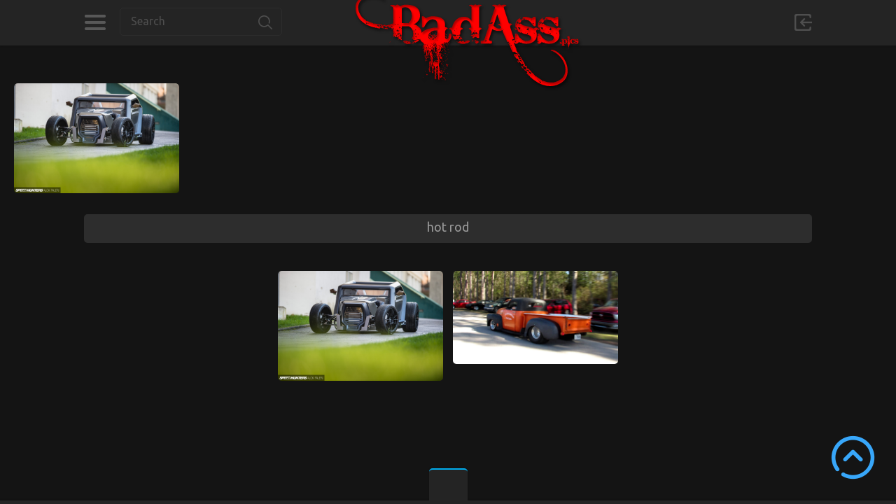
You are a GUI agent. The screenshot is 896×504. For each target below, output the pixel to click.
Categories (95, 22)
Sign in (803, 22)
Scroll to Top (853, 457)
